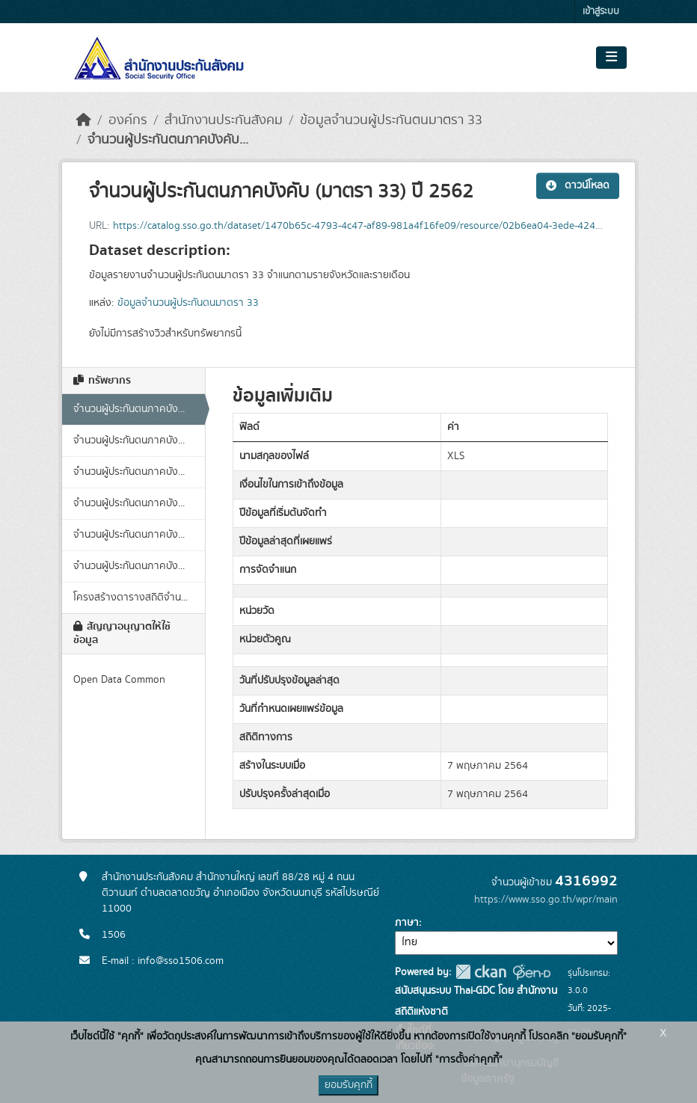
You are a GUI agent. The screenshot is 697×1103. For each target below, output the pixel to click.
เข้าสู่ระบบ (601, 11)
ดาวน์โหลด (578, 185)
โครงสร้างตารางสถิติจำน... (130, 597)
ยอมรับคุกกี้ (348, 1085)
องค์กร (127, 120)
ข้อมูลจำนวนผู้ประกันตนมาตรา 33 (391, 120)
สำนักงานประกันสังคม (224, 120)
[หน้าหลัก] (83, 120)
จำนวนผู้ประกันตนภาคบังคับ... (167, 140)
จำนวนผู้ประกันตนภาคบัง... (129, 409)
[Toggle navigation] (611, 57)
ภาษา (407, 922)
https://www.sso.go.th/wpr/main (546, 899)
